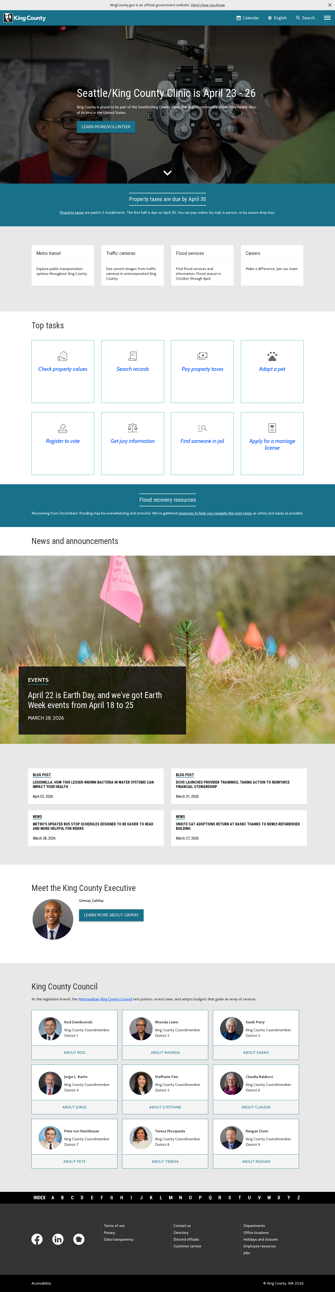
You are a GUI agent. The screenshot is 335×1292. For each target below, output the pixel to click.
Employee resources (259, 1246)
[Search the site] (306, 18)
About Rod (74, 1052)
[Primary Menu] (327, 18)
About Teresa (165, 1161)
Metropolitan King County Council (105, 999)
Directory (181, 1232)
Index (40, 1197)
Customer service (187, 1246)
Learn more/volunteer (106, 126)
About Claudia (256, 1107)
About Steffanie (165, 1107)
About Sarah (256, 1052)
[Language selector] (278, 18)
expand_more (167, 173)
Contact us (182, 1225)
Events (38, 679)
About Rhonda (165, 1052)
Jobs (246, 1253)
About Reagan (256, 1161)
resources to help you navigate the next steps (215, 513)
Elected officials (186, 1239)
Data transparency (119, 1239)
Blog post (42, 775)
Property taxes (72, 212)
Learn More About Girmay (111, 915)
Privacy (109, 1232)
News (37, 816)
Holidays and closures (260, 1239)
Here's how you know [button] (208, 5)
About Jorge (74, 1107)
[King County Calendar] (248, 18)
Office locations (256, 1232)
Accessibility (41, 1283)
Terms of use (114, 1225)
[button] (330, 5)
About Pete (74, 1161)
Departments (254, 1225)
